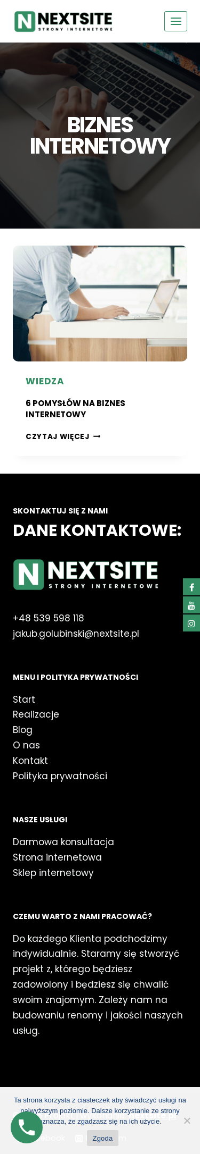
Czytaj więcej (63, 437)
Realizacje (36, 714)
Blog (23, 729)
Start (24, 699)
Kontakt (30, 760)
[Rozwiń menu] (175, 21)
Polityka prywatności (60, 776)
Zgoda (102, 1138)
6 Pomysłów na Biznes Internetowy (75, 409)
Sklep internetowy (53, 872)
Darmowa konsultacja (63, 842)
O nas (28, 745)
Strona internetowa (57, 857)
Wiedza (45, 381)
